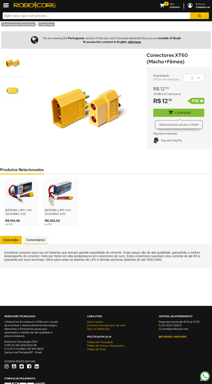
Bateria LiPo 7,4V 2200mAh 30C (18, 212)
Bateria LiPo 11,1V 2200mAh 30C (58, 212)
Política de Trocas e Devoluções (105, 345)
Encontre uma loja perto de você (106, 325)
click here (134, 42)
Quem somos (95, 322)
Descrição (11, 240)
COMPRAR (178, 112)
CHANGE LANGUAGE (172, 336)
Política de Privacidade (100, 342)
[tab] (11, 240)
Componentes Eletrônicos (18, 24)
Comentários (35, 240)
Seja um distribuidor (98, 329)
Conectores (46, 24)
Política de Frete (96, 349)
